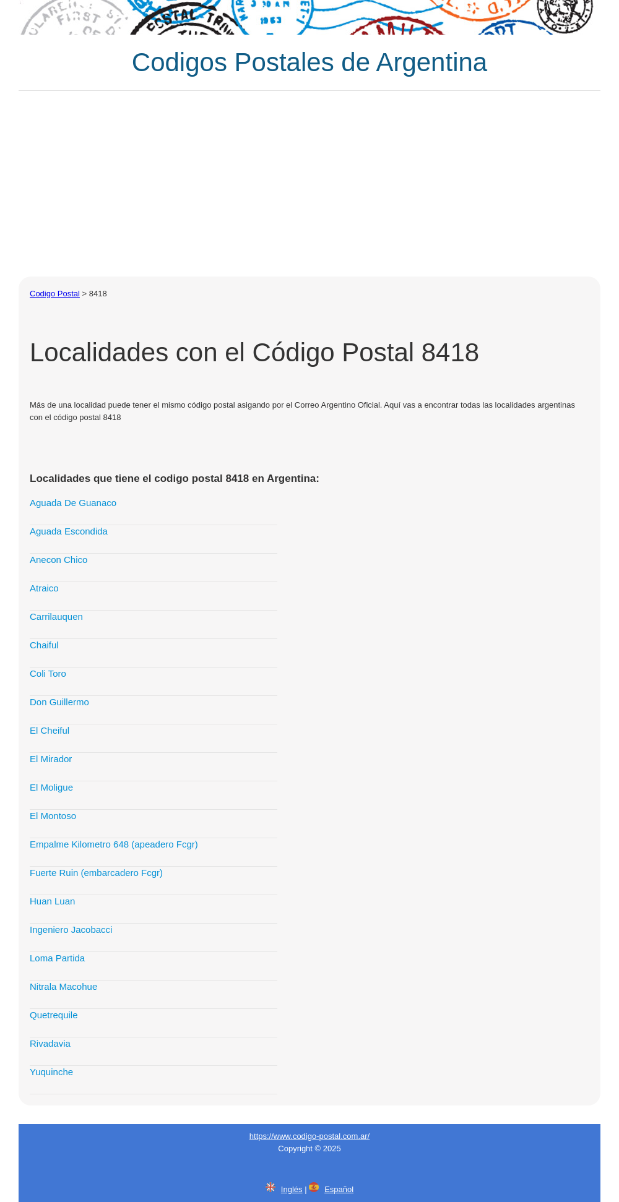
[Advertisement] (309, 183)
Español (338, 1189)
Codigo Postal (55, 293)
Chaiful (44, 645)
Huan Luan (52, 901)
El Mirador (51, 758)
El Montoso (53, 815)
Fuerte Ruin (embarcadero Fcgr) (96, 872)
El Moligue (51, 787)
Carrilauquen (56, 616)
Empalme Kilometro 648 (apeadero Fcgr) (114, 844)
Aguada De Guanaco (73, 502)
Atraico (44, 588)
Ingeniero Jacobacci (71, 929)
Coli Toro (48, 673)
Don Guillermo (59, 702)
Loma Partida (57, 958)
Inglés (292, 1189)
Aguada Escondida (69, 531)
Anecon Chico (58, 559)
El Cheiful (49, 730)
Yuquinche (51, 1072)
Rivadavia (50, 1043)
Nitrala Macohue (63, 986)
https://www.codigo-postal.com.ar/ (309, 1136)
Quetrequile (54, 1015)
